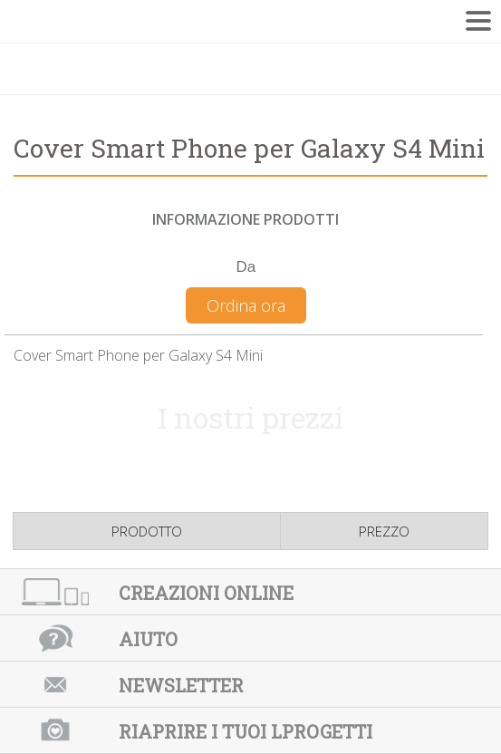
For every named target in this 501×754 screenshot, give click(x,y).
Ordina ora (246, 305)
